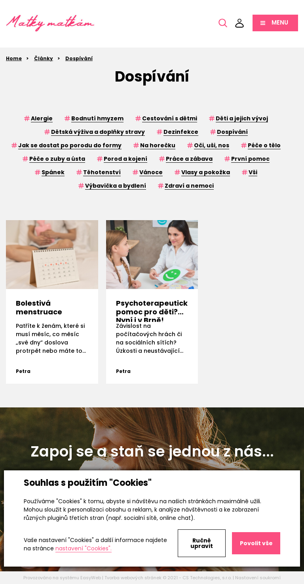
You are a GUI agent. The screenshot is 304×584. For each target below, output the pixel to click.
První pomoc (250, 159)
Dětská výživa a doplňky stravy (98, 132)
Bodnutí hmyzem (97, 118)
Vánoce (151, 172)
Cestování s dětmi (169, 118)
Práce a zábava (189, 159)
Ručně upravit (201, 543)
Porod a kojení (125, 159)
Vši (253, 172)
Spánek (53, 172)
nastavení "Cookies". (83, 548)
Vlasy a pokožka (205, 172)
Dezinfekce (180, 132)
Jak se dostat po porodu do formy (70, 145)
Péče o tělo (264, 145)
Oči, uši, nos (211, 145)
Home (14, 58)
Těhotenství (102, 172)
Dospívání (79, 58)
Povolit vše (256, 543)
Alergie (42, 118)
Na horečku (157, 145)
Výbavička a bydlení (115, 186)
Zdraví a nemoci (189, 186)
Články (43, 58)
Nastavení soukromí (258, 577)
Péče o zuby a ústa (57, 159)
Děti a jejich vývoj (242, 118)
